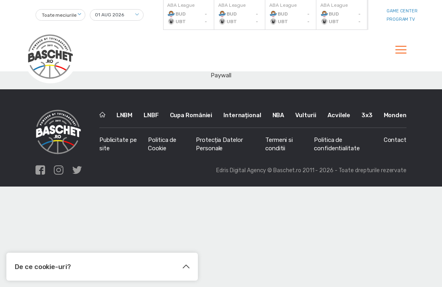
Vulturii (305, 115)
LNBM (124, 115)
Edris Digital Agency (241, 170)
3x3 (367, 115)
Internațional (242, 115)
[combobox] (60, 15)
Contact (395, 140)
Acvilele (339, 115)
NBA (278, 115)
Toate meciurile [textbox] (59, 15)
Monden (395, 115)
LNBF (151, 115)
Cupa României (191, 115)
